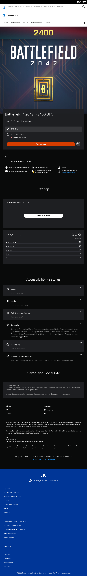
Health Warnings (11, 437)
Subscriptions (36, 20)
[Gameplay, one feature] (43, 343)
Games (9, 6)
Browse (48, 20)
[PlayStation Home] (4, 6)
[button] (68, 170)
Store (51, 6)
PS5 (16, 6)
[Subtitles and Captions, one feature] (43, 312)
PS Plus (28, 6)
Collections (15, 20)
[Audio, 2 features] (43, 300)
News (45, 6)
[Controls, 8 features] (43, 328)
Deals (25, 20)
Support (59, 6)
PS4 (21, 6)
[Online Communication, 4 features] (43, 355)
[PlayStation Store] (11, 13)
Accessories (36, 6)
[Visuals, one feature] (43, 288)
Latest (5, 20)
